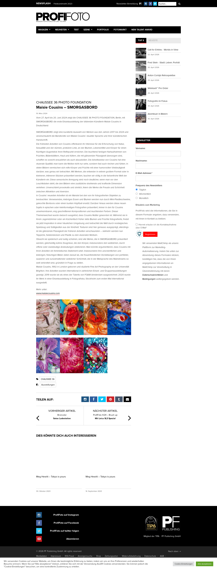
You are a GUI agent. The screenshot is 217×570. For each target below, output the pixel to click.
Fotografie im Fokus (157, 101)
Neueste (153, 40)
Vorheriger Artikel (62, 411)
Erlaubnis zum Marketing (148, 204)
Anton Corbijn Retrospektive (161, 75)
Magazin (43, 29)
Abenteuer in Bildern (158, 113)
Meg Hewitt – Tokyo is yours (51, 476)
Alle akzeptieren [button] (204, 563)
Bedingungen (149, 278)
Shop (98, 555)
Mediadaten (41, 555)
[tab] (141, 40)
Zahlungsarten (111, 555)
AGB (162, 555)
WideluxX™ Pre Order (158, 88)
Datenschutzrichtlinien (153, 274)
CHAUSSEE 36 (47, 379)
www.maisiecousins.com (48, 293)
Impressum (56, 555)
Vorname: (140, 148)
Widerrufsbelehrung (131, 555)
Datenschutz (150, 555)
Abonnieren (72, 539)
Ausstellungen (48, 384)
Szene (86, 29)
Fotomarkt (120, 29)
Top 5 (141, 40)
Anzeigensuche (85, 555)
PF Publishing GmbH (171, 526)
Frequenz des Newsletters (149, 185)
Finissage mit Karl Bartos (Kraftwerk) (69, 3)
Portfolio (103, 29)
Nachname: (141, 160)
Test (76, 29)
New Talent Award (141, 29)
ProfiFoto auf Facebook (66, 523)
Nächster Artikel (105, 411)
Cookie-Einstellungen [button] (184, 563)
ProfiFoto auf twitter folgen (64, 531)
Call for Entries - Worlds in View (163, 49)
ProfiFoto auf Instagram (66, 515)
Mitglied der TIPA (151, 526)
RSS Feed (69, 555)
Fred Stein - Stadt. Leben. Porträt (164, 62)
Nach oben (174, 551)
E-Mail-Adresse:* (144, 173)
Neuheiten (61, 29)
